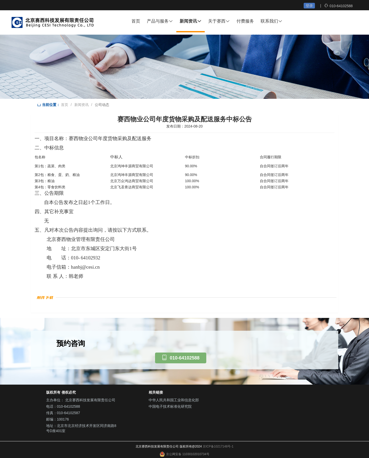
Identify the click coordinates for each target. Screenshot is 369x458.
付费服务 (245, 21)
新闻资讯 (190, 21)
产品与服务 (160, 21)
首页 (135, 21)
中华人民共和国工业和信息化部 (174, 400)
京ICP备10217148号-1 (218, 446)
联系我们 (271, 21)
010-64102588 (341, 6)
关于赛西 (219, 21)
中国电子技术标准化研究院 (170, 406)
